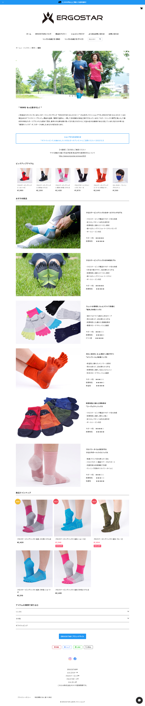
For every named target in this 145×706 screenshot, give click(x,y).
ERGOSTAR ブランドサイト (72, 636)
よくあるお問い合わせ (97, 34)
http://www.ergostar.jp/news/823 (72, 156)
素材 (33, 48)
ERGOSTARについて (43, 34)
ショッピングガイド (78, 34)
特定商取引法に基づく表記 (43, 697)
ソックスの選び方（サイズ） (74, 39)
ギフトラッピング (22, 625)
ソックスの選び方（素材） (51, 39)
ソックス (26, 48)
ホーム (28, 34)
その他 (18, 619)
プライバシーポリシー (24, 697)
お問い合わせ (114, 34)
